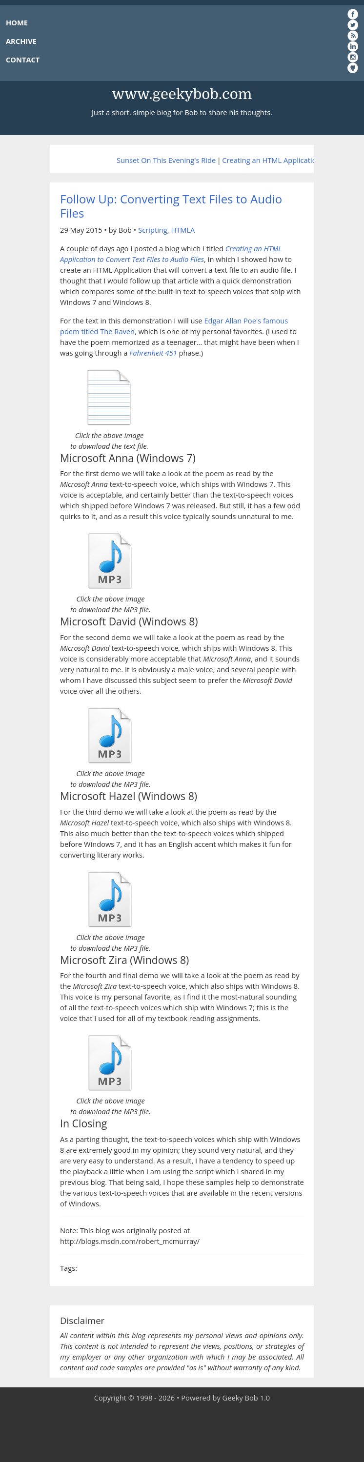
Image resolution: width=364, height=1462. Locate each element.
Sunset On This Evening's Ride (166, 160)
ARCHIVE (21, 41)
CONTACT (23, 59)
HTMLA (183, 230)
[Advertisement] (182, 1433)
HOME (17, 22)
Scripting (152, 230)
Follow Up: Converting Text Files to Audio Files (171, 206)
